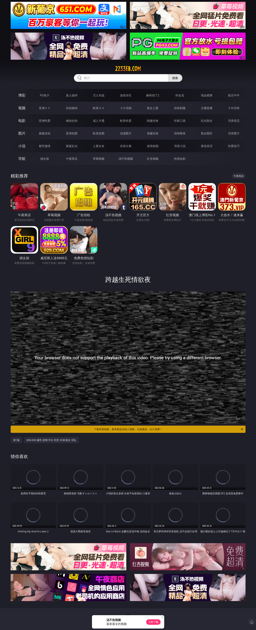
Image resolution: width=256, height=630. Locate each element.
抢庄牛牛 (234, 95)
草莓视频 (98, 159)
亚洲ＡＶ (44, 108)
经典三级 (180, 121)
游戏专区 (126, 95)
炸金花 (179, 95)
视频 (21, 107)
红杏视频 (152, 159)
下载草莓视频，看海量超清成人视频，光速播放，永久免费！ (169, 429)
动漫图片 (126, 133)
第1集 (16, 440)
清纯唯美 (180, 133)
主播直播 (206, 108)
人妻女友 (98, 146)
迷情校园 (152, 146)
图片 (21, 133)
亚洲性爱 (44, 121)
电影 (21, 120)
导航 (21, 158)
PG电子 (45, 95)
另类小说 (180, 146)
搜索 (175, 78)
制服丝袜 (152, 121)
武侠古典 (126, 146)
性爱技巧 (234, 146)
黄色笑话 (206, 146)
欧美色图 (98, 133)
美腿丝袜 (152, 133)
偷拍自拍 (72, 121)
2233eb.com (128, 68)
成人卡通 (98, 121)
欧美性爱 (126, 121)
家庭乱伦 (72, 146)
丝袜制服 (180, 108)
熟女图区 (206, 133)
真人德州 (72, 95)
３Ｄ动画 (126, 108)
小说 (21, 145)
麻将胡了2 (152, 95)
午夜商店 (72, 159)
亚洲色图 (72, 133)
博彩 (21, 95)
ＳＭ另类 (234, 108)
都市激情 (44, 146)
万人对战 (98, 95)
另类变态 (234, 121)
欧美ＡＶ (98, 108)
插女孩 (44, 159)
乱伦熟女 (206, 121)
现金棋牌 (206, 95)
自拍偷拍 (72, 108)
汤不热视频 (126, 159)
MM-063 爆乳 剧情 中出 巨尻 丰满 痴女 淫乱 (51, 440)
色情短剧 (180, 159)
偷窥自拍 (44, 133)
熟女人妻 (152, 108)
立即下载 (153, 622)
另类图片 (234, 133)
